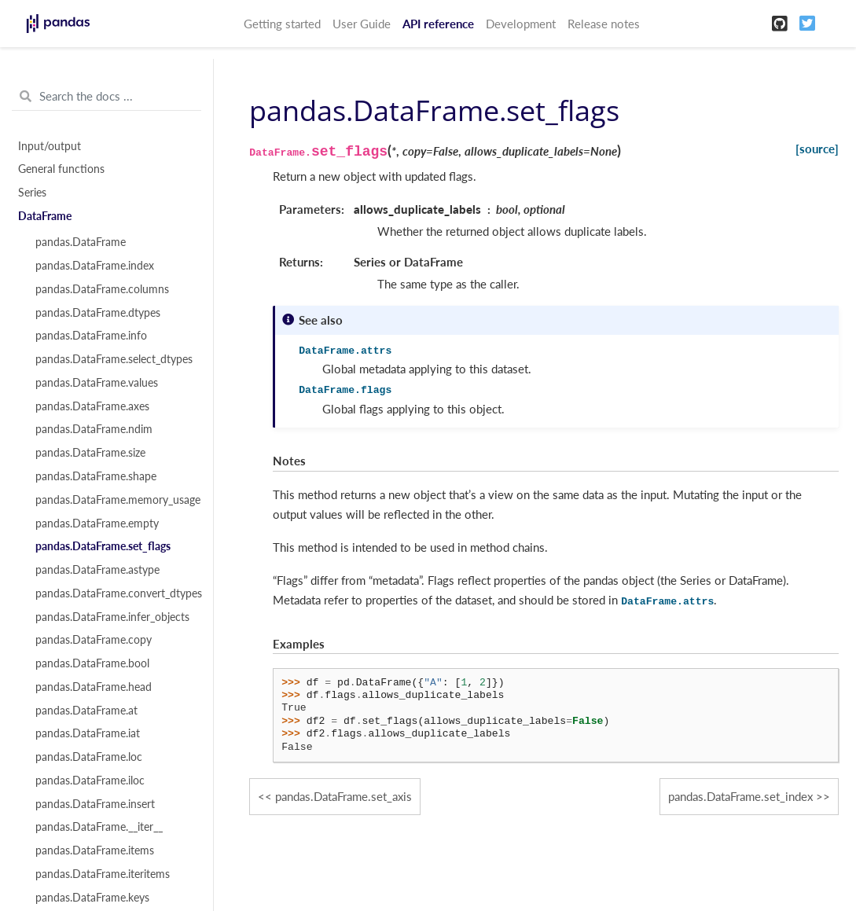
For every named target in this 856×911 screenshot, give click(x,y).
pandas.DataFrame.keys (92, 897)
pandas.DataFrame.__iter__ (99, 827)
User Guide (361, 24)
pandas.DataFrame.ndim (93, 429)
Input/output (49, 146)
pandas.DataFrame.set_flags (103, 546)
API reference (438, 24)
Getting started (282, 24)
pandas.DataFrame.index (94, 265)
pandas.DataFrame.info (91, 335)
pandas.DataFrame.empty (97, 523)
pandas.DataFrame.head (93, 687)
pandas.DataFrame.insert (95, 804)
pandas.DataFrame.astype (97, 570)
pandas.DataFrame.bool (92, 663)
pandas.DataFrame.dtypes (97, 313)
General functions (61, 169)
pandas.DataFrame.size (90, 452)
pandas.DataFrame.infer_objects (112, 617)
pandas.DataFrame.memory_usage (115, 500)
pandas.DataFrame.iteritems (102, 874)
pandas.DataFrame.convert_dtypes (115, 593)
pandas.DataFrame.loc (88, 757)
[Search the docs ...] (106, 97)
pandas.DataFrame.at (86, 710)
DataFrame (45, 216)
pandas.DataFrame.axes (92, 406)
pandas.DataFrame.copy (93, 640)
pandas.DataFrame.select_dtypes (114, 359)
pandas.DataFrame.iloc (90, 780)
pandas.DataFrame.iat (87, 733)
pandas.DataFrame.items (94, 850)
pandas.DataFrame (80, 242)
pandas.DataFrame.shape (95, 476)
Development (521, 24)
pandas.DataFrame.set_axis (343, 796)
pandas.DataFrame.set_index (740, 796)
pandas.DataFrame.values (96, 383)
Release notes (604, 24)
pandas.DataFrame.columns (102, 289)
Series (32, 192)
